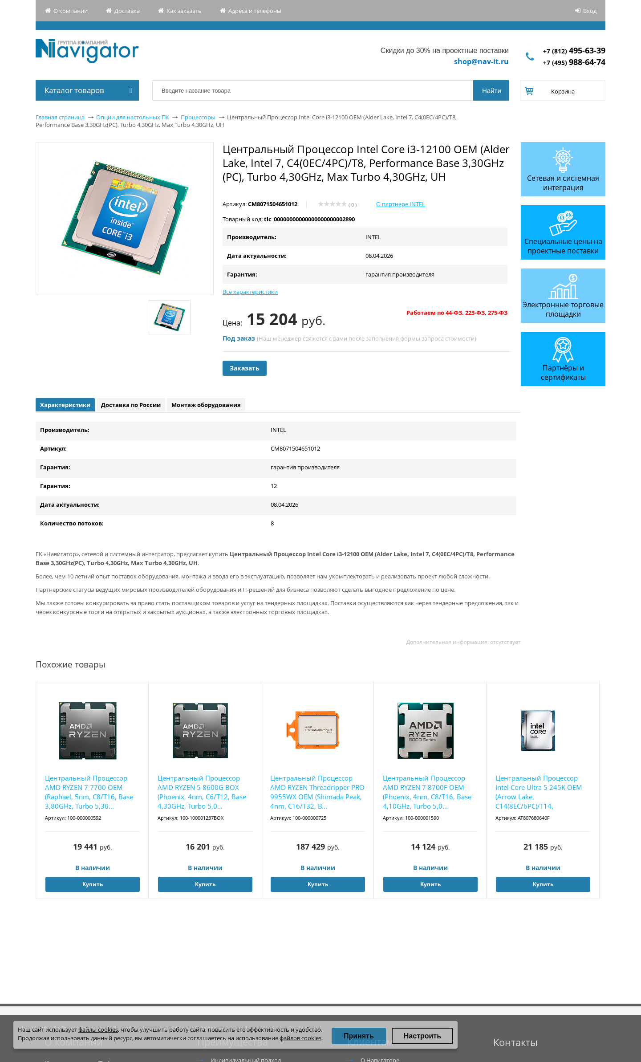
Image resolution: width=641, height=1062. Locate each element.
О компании (70, 11)
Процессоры (198, 117)
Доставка (127, 11)
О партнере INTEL (400, 204)
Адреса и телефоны (254, 11)
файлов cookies (300, 1038)
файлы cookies (98, 1029)
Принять (359, 1036)
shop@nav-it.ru (481, 61)
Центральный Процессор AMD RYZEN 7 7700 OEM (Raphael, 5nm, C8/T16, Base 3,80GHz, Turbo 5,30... (89, 791)
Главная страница (60, 117)
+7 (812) (574, 51)
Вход (589, 11)
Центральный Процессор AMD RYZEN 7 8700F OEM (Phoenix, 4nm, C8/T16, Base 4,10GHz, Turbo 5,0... (427, 791)
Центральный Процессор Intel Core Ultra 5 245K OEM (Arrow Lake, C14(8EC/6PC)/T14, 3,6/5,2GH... (538, 792)
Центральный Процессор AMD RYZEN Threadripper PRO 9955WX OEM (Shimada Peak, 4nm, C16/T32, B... (317, 791)
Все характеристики (250, 292)
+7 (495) (574, 62)
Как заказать (184, 11)
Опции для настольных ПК (132, 117)
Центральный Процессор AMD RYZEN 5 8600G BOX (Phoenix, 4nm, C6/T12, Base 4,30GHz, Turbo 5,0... (202, 791)
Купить (92, 884)
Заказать (245, 368)
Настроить (422, 1036)
